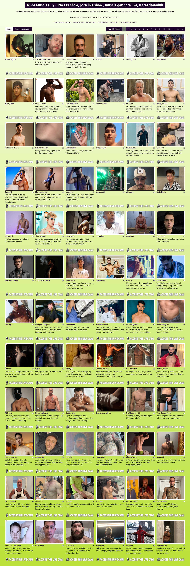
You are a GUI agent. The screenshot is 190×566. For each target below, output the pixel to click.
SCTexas (129, 98)
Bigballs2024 (162, 514)
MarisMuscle (131, 140)
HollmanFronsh (102, 306)
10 (164, 29)
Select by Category (23, 29)
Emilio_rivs (70, 389)
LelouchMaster (72, 98)
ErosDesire (39, 514)
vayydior (69, 431)
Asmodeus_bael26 (42, 265)
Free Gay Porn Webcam (62, 22)
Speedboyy (70, 306)
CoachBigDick (132, 306)
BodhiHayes (161, 182)
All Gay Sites (90, 22)
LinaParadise (71, 140)
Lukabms (160, 140)
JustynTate (70, 223)
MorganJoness (41, 182)
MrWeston (130, 223)
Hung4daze (100, 431)
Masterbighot (10, 57)
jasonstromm (101, 98)
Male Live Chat (78, 22)
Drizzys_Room (162, 348)
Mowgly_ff (9, 223)
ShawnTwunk (131, 431)
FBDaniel (8, 389)
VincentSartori (162, 265)
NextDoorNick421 (133, 389)
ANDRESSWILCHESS (44, 57)
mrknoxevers (40, 98)
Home (9, 29)
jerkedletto (161, 223)
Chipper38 (39, 431)
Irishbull (99, 473)
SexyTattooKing (11, 265)
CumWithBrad (71, 57)
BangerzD (160, 431)
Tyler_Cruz (9, 98)
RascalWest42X (102, 348)
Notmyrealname (41, 389)
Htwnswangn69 (163, 306)
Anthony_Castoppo (13, 514)
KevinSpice (70, 265)
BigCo (37, 348)
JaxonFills (70, 514)
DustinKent (100, 265)
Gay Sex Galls (103, 22)
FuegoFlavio (161, 473)
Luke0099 (69, 182)
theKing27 (9, 306)
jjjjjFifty (69, 473)
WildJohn (39, 473)
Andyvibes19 (101, 140)
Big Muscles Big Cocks (128, 22)
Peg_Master (161, 57)
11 (169, 29)
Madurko (129, 514)
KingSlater (100, 514)
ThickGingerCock (164, 389)
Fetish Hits (103, 562)
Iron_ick (99, 57)
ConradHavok (131, 348)
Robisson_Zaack (12, 140)
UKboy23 (69, 348)
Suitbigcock (131, 57)
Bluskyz (8, 348)
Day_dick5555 (132, 473)
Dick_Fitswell (10, 473)
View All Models (114, 29)
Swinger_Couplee (42, 306)
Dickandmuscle (41, 140)
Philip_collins (162, 98)
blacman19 (100, 182)
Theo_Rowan (40, 223)
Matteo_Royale (11, 431)
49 (178, 29)
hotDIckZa (100, 223)
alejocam (130, 182)
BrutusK (8, 182)
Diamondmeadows (103, 389)
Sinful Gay (114, 22)
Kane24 (129, 265)
